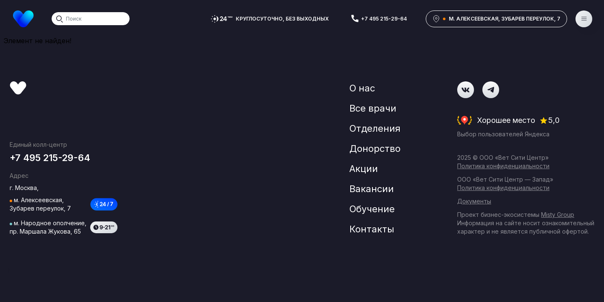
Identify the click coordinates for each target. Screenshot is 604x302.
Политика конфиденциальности (503, 165)
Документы (474, 201)
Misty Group (557, 214)
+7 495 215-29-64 (384, 19)
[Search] (91, 18)
